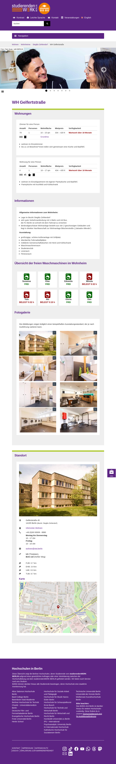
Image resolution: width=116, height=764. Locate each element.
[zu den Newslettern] (64, 754)
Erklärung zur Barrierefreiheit (37, 751)
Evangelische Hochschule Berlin (25, 716)
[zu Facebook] (76, 749)
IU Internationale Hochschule (56, 727)
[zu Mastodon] (100, 749)
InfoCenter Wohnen (34, 528)
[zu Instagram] (64, 749)
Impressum (27, 748)
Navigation (20, 35)
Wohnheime (25, 44)
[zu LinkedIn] (70, 754)
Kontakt (53, 17)
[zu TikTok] (70, 749)
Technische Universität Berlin (88, 691)
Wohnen (15, 44)
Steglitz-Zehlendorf (40, 44)
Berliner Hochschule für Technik (25, 702)
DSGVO (15, 751)
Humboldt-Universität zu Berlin (57, 719)
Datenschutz (41, 748)
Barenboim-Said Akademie (23, 699)
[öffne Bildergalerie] (37, 343)
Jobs (111, 448)
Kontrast (18, 17)
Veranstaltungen (70, 17)
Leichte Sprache (36, 17)
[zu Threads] (94, 749)
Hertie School (18, 721)
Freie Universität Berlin (21, 719)
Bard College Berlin (20, 697)
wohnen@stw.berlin (34, 548)
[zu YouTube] (82, 749)
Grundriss (45, 137)
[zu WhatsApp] (88, 749)
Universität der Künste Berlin (88, 694)
